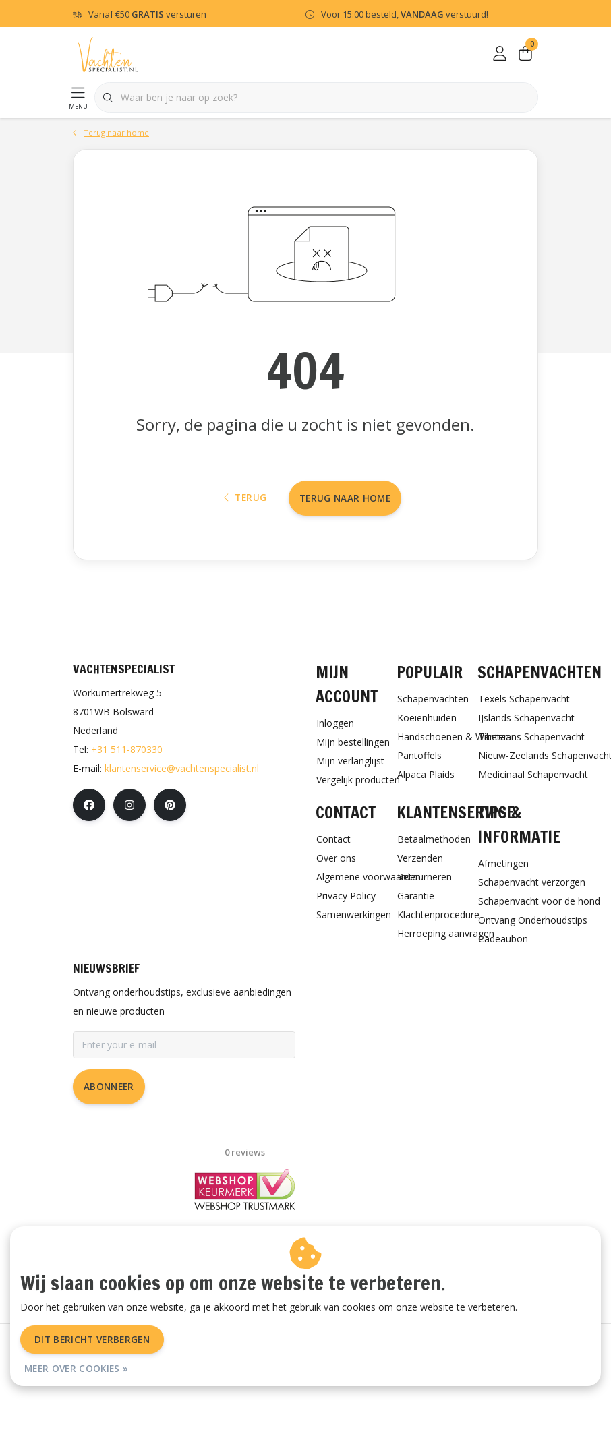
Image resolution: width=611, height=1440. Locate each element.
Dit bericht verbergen (92, 1339)
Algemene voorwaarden (216, 1398)
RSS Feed (423, 1398)
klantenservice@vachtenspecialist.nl (182, 822)
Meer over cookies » (76, 1368)
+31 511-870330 (127, 804)
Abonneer (109, 1141)
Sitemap (369, 1398)
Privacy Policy (307, 1398)
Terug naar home (344, 542)
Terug (245, 542)
